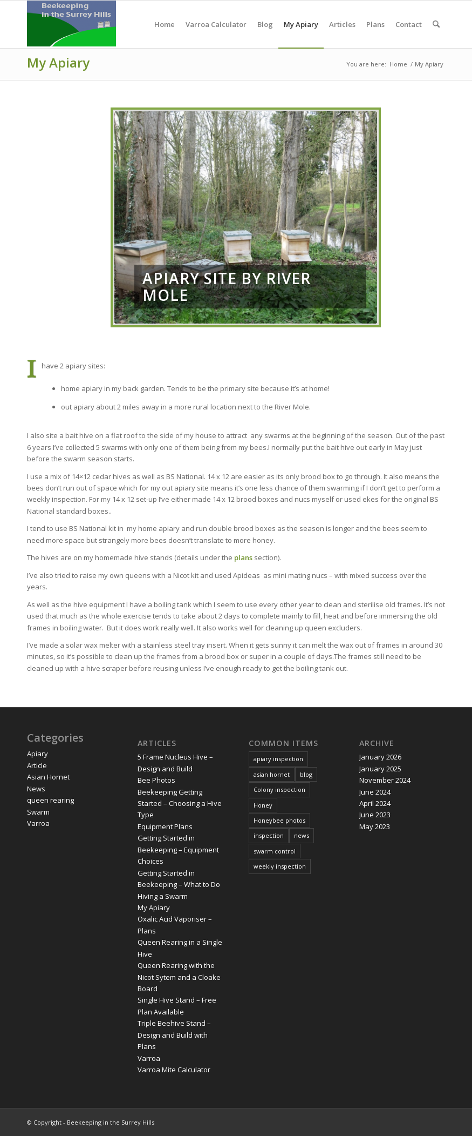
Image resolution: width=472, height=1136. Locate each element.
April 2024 (375, 803)
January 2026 (380, 757)
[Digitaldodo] (71, 24)
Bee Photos (156, 780)
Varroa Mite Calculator (174, 1069)
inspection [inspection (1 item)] (269, 835)
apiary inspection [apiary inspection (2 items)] (278, 759)
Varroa (38, 823)
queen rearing (50, 800)
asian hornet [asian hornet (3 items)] (272, 774)
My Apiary (58, 62)
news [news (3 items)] (301, 835)
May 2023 (374, 826)
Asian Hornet (48, 777)
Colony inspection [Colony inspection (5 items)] (279, 789)
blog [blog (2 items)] (306, 774)
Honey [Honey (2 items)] (263, 805)
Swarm (38, 812)
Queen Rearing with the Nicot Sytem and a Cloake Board (179, 976)
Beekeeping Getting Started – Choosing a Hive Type (180, 803)
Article (37, 765)
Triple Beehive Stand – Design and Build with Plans (174, 1034)
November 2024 (385, 780)
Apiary (37, 753)
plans (243, 557)
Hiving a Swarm (163, 896)
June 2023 (375, 814)
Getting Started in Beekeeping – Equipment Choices (178, 849)
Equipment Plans (165, 826)
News (36, 789)
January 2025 (380, 769)
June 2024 (375, 792)
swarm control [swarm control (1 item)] (275, 851)
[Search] (436, 24)
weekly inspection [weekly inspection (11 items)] (280, 866)
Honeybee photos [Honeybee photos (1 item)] (279, 820)
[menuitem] (164, 24)
